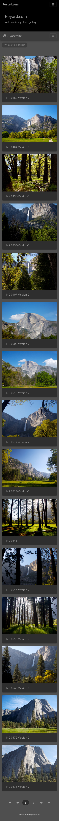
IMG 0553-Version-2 (18, 589)
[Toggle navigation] (53, 4)
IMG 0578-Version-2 (18, 786)
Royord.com (11, 4)
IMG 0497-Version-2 (17, 294)
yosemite (16, 36)
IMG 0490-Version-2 (18, 196)
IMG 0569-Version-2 (18, 688)
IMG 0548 (11, 540)
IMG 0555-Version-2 (18, 639)
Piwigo (36, 814)
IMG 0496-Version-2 (18, 245)
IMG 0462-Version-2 (18, 97)
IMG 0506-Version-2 (18, 343)
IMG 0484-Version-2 (18, 147)
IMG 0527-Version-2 (17, 442)
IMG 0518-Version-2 (18, 393)
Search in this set (14, 44)
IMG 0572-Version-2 (18, 737)
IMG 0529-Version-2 (18, 491)
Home (4, 36)
